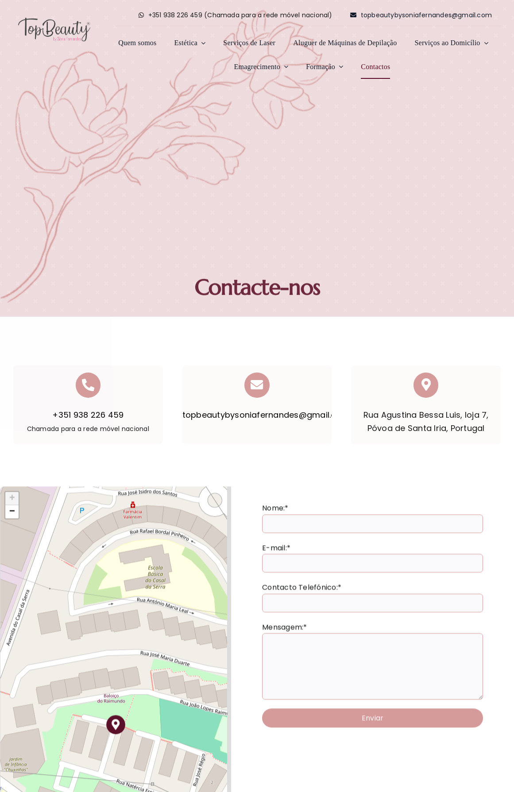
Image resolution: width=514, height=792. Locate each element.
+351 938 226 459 (88, 414)
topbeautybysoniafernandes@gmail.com (265, 414)
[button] (115, 727)
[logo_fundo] (54, 19)
